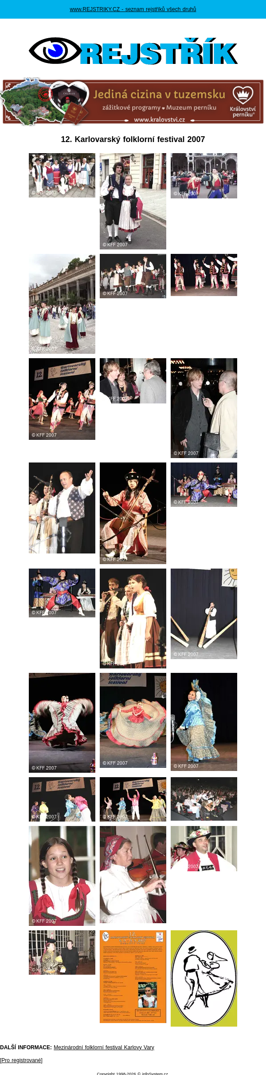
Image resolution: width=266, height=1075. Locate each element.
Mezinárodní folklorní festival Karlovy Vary (104, 1047)
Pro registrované (21, 1060)
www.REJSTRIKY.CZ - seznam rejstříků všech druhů (133, 9)
